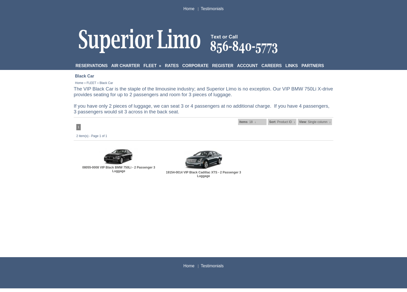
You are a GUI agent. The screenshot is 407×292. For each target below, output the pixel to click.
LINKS (291, 65)
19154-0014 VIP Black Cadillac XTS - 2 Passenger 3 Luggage (203, 174)
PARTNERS (312, 65)
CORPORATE (195, 65)
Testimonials (212, 9)
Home (188, 9)
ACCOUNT (247, 65)
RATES (172, 65)
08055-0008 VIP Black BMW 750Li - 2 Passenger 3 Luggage (118, 169)
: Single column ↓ (315, 122)
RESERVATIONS (92, 65)
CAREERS (271, 65)
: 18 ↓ (247, 122)
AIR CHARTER (125, 65)
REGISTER (222, 65)
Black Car (106, 83)
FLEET (152, 65)
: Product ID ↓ (282, 122)
